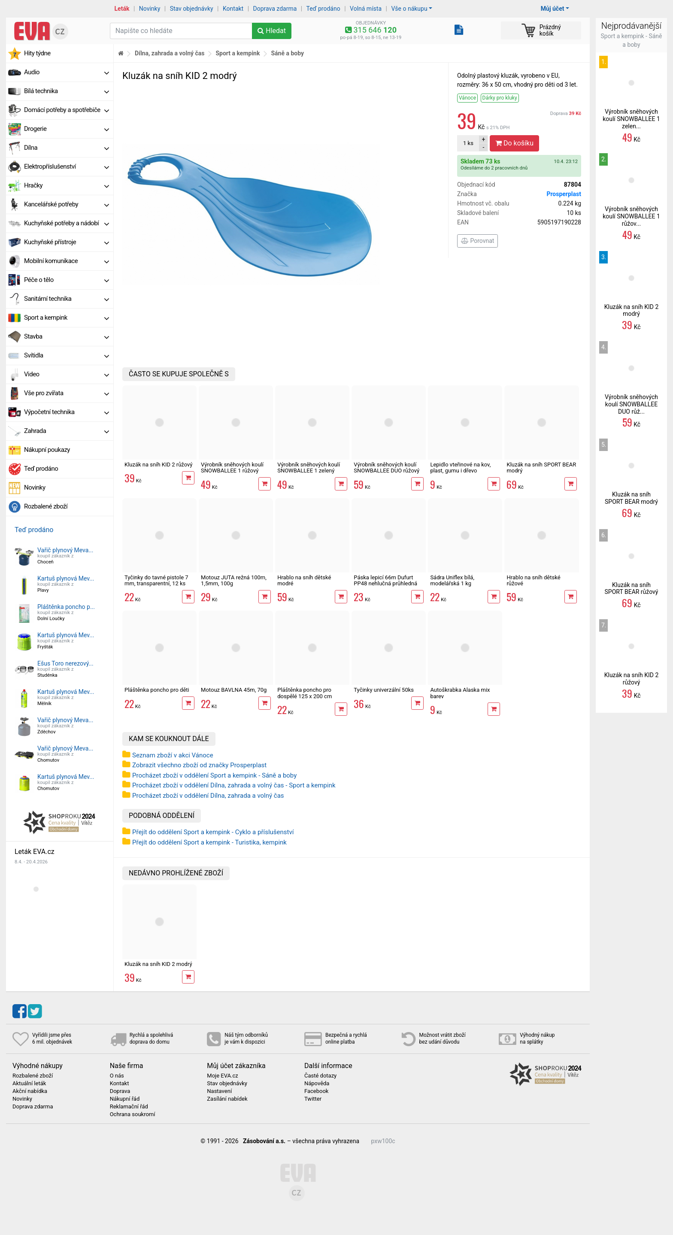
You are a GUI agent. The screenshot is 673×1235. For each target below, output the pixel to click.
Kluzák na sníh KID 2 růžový (158, 464)
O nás (117, 1076)
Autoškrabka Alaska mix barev (460, 693)
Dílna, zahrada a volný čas (170, 53)
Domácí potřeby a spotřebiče (66, 110)
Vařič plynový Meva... (65, 550)
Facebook (316, 1091)
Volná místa (366, 8)
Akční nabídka (29, 1091)
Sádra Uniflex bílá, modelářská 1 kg (452, 580)
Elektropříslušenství (66, 166)
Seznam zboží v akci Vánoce (172, 755)
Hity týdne (37, 53)
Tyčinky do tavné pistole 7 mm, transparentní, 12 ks (156, 580)
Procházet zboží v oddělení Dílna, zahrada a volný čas (208, 795)
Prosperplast (563, 194)
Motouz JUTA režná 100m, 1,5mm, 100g (234, 580)
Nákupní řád (125, 1099)
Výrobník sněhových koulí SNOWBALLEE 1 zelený (308, 467)
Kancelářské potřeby (66, 204)
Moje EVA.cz (222, 1076)
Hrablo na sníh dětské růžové (533, 580)
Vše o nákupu (409, 8)
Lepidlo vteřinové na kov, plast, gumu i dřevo (460, 467)
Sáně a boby (287, 53)
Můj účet (552, 8)
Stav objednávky (191, 8)
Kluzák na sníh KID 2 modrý (158, 964)
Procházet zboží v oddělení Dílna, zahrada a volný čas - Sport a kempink (234, 785)
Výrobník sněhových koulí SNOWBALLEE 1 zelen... (631, 119)
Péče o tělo (66, 280)
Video (66, 374)
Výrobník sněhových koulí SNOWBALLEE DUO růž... (631, 404)
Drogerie (66, 129)
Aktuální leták (29, 1084)
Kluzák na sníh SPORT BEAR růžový (631, 588)
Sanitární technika (66, 299)
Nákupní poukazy (47, 450)
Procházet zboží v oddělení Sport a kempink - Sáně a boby (214, 775)
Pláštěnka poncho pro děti (156, 690)
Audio (66, 72)
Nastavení (219, 1091)
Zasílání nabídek (227, 1099)
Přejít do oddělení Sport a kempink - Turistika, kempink (209, 842)
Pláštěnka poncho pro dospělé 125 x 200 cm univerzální (304, 696)
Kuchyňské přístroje (66, 242)
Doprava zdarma (275, 8)
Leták (122, 8)
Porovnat (477, 240)
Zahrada (66, 431)
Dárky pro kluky (499, 98)
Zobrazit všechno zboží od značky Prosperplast (199, 765)
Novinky (150, 8)
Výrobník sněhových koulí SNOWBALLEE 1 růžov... (631, 216)
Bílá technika (66, 91)
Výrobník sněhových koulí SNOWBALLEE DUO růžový (386, 467)
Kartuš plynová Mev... (65, 578)
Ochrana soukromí (132, 1114)
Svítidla (66, 355)
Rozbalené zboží (45, 506)
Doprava (565, 113)
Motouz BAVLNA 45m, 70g (234, 690)
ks (468, 143)
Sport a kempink (66, 317)
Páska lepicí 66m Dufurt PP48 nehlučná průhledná (385, 580)
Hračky (66, 185)
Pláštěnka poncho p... (66, 606)
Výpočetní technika (66, 412)
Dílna (66, 147)
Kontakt (233, 8)
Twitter (312, 1099)
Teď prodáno (323, 8)
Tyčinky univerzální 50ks (384, 690)
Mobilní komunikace (66, 261)
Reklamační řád (129, 1107)
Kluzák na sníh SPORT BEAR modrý (541, 467)
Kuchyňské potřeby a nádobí (66, 223)
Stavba (66, 336)
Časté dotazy (320, 1076)
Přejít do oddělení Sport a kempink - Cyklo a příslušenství (213, 832)
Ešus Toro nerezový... (65, 663)
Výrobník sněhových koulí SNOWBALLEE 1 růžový (232, 467)
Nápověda (316, 1084)
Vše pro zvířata (66, 393)
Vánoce (467, 98)
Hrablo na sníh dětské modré (304, 580)
